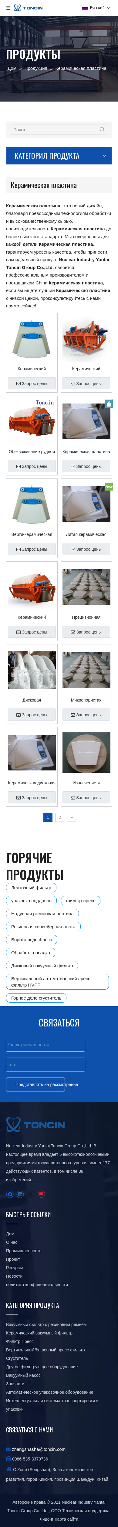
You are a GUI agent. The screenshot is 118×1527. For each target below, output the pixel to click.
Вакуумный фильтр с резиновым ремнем (46, 1324)
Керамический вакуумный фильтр (39, 1333)
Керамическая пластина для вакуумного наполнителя (86, 451)
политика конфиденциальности (37, 1284)
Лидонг (47, 1519)
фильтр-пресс (80, 900)
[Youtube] (41, 1194)
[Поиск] (54, 130)
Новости (14, 1276)
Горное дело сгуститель (36, 997)
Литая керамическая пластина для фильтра (86, 534)
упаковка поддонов (31, 900)
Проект (13, 1259)
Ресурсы (14, 1267)
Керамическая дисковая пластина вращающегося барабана (32, 782)
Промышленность (23, 1250)
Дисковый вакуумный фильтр (42, 965)
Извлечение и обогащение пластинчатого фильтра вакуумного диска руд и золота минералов (86, 782)
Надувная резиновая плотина (42, 913)
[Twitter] (30, 1194)
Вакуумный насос (23, 1375)
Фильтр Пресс (20, 1341)
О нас (11, 1242)
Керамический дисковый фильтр (32, 617)
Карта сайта (66, 1519)
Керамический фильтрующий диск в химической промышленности (31, 368)
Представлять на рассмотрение (40, 1084)
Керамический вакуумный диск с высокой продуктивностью (86, 368)
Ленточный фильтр (31, 887)
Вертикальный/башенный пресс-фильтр (45, 1349)
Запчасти (15, 1383)
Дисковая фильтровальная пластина (31, 700)
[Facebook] (10, 1194)
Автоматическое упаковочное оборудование (49, 1392)
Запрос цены (31, 383)
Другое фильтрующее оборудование (42, 1366)
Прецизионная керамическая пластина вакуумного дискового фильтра (86, 617)
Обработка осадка (30, 952)
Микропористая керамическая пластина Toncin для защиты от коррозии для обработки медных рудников (86, 700)
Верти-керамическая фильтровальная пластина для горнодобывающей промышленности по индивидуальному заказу (32, 534)
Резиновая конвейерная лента (43, 926)
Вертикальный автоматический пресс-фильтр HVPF (51, 981)
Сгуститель (17, 1358)
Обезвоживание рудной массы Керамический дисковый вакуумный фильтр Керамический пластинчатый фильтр (31, 451)
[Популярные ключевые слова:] (102, 130)
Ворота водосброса (31, 939)
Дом (10, 1233)
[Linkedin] (20, 1194)
